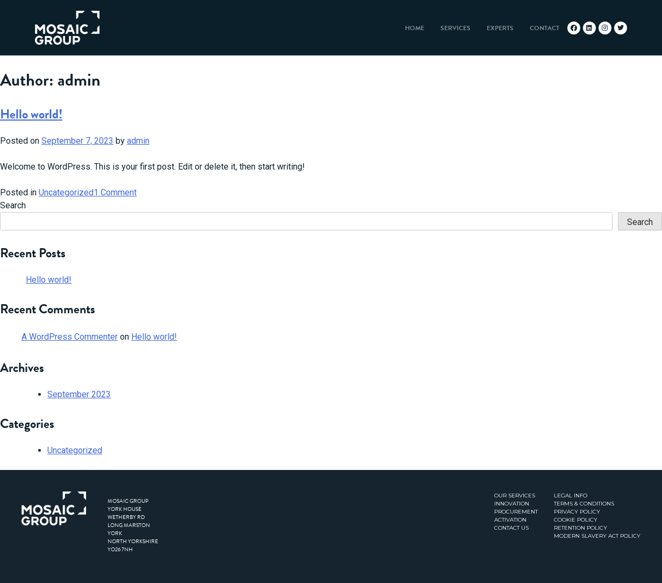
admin (138, 141)
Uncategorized (66, 192)
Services (455, 28)
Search (13, 205)
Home (414, 28)
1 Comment (115, 192)
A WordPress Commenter (70, 337)
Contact (544, 28)
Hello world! (31, 114)
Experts (500, 28)
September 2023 (79, 394)
